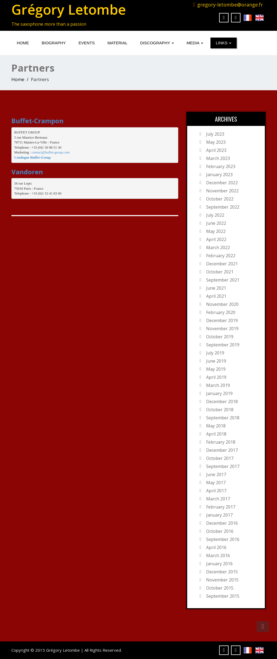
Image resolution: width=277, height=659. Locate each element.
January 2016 (219, 563)
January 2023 (219, 174)
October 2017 (219, 458)
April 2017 (216, 490)
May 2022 (216, 231)
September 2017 (222, 466)
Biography (54, 43)
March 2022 (218, 247)
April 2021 (216, 296)
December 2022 (222, 182)
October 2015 (219, 588)
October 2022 (219, 199)
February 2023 (220, 166)
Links (224, 43)
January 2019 (219, 393)
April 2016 (216, 547)
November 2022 (222, 190)
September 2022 (222, 207)
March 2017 (218, 498)
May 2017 (216, 482)
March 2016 (218, 555)
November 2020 (222, 304)
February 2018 (220, 442)
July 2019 (215, 353)
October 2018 (219, 409)
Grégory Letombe (68, 9)
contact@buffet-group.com (51, 152)
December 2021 (222, 263)
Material (117, 43)
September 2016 (222, 539)
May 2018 (216, 426)
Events (86, 43)
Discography (157, 43)
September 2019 (222, 344)
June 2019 (216, 361)
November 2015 (222, 580)
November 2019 (222, 328)
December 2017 (222, 450)
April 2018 (216, 434)
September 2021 (222, 280)
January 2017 (219, 515)
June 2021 (216, 288)
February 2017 (220, 507)
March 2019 (218, 385)
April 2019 (216, 377)
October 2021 (219, 272)
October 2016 (219, 531)
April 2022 (216, 239)
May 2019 (216, 369)
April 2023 (216, 150)
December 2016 (222, 523)
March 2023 (218, 158)
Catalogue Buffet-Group (32, 157)
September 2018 (222, 417)
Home (23, 43)
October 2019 (219, 336)
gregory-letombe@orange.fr (230, 4)
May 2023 (216, 142)
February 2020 (220, 312)
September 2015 (222, 596)
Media (195, 43)
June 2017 (216, 474)
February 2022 (220, 255)
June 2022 (216, 223)
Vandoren (27, 171)
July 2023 (215, 134)
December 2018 (222, 401)
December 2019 (222, 320)
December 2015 (222, 571)
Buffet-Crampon (37, 120)
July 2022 (215, 215)
